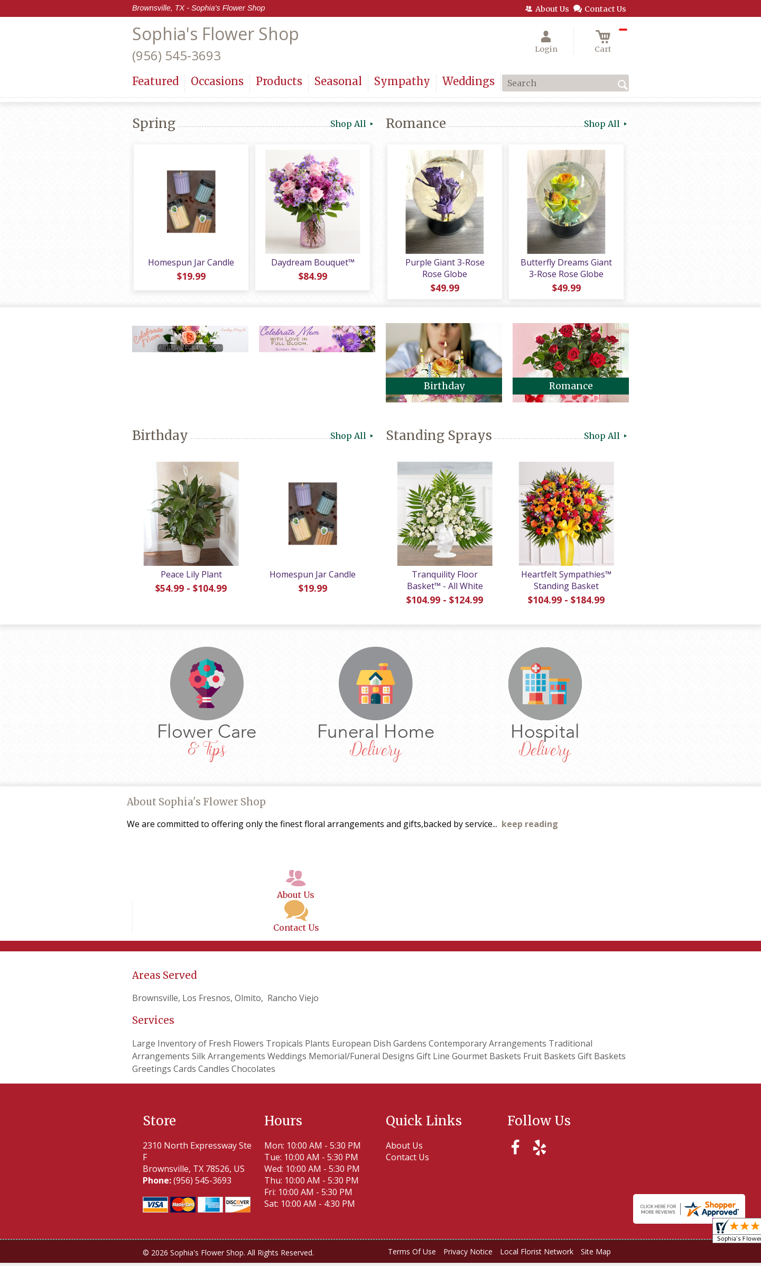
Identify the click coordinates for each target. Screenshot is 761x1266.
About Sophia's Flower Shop (196, 806)
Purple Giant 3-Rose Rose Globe (444, 269)
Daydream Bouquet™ (312, 264)
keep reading (530, 827)
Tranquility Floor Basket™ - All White (444, 583)
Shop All (352, 123)
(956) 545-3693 (176, 55)
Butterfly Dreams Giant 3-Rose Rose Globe (565, 269)
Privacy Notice (468, 1255)
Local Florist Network (536, 1255)
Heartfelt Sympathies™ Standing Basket (566, 583)
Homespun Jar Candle (190, 264)
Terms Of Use (412, 1255)
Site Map (596, 1255)
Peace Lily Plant (190, 577)
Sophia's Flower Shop (215, 33)
